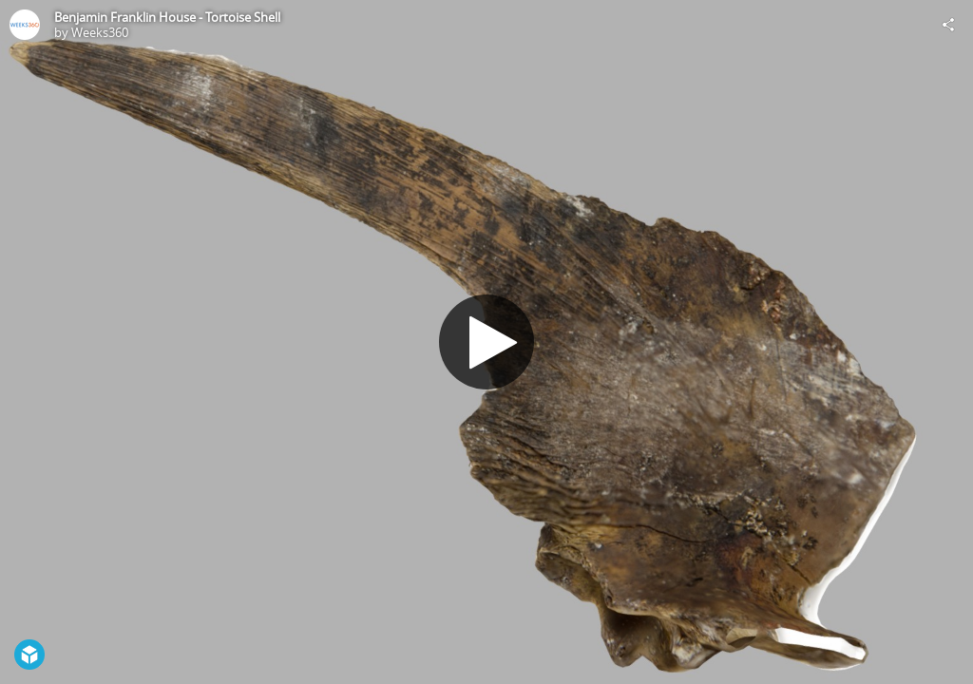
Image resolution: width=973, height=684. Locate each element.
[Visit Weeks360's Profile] (25, 25)
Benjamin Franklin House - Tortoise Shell (167, 17)
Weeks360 (99, 32)
